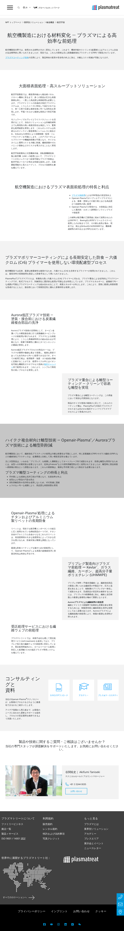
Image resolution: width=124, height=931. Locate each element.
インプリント (59, 911)
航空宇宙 (61, 22)
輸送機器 (50, 22)
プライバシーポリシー (32, 911)
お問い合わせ (76, 791)
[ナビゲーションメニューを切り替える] (10, 7)
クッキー (100, 911)
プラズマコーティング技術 (17, 57)
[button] (19, 7)
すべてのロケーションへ (19, 897)
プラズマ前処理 (78, 195)
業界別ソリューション (34, 22)
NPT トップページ (13, 22)
